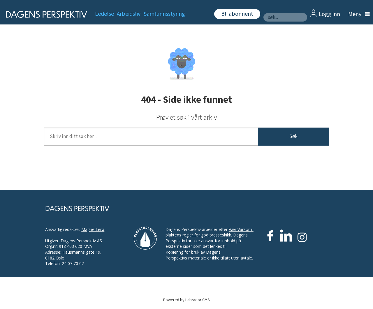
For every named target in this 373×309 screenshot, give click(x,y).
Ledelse (104, 14)
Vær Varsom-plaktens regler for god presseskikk (210, 232)
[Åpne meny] (358, 14)
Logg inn (329, 14)
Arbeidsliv (128, 14)
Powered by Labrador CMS (186, 300)
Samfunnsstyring (164, 14)
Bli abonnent (237, 14)
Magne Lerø (92, 229)
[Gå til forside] (44, 14)
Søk (293, 136)
